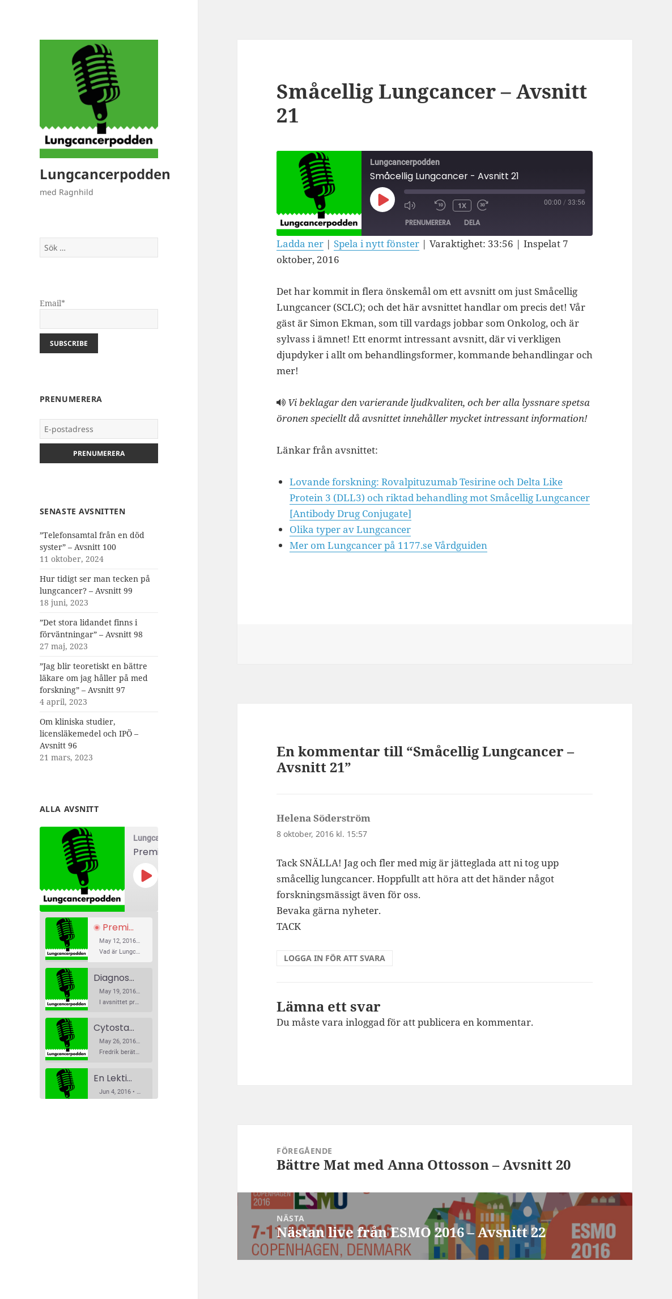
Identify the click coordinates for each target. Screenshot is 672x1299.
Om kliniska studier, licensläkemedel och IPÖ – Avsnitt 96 (89, 733)
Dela (472, 223)
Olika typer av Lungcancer (350, 529)
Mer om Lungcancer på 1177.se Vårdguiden (388, 545)
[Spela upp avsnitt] (145, 875)
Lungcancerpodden (105, 173)
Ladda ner (300, 243)
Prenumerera (427, 223)
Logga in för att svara (334, 958)
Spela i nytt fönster (376, 243)
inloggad (365, 1022)
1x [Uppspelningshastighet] (462, 205)
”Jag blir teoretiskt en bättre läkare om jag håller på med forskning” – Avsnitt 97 (94, 678)
